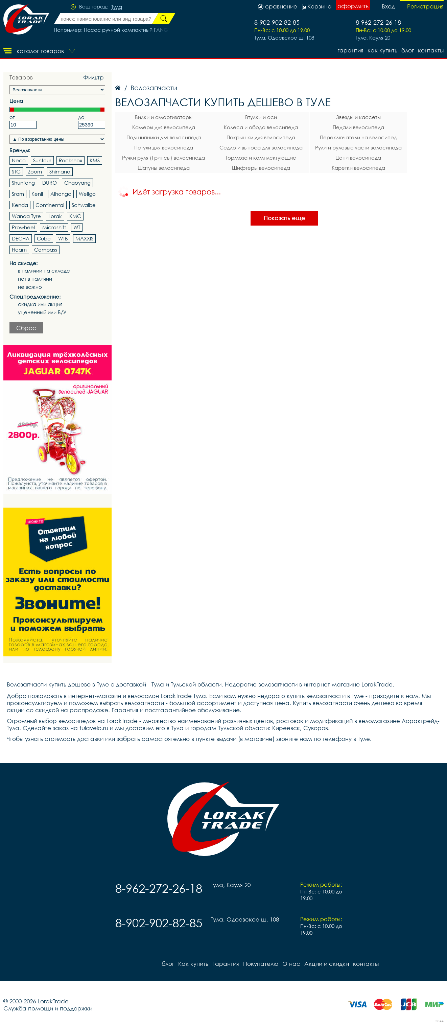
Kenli (37, 194)
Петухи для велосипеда (163, 147)
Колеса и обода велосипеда (261, 127)
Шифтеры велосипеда (261, 168)
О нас (291, 963)
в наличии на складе (44, 270)
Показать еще (284, 217)
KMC (75, 216)
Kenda (20, 205)
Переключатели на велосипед (358, 137)
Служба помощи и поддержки (47, 1008)
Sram (18, 194)
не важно (30, 286)
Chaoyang (77, 183)
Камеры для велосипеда (163, 127)
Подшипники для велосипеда (163, 137)
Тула (116, 7)
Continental (50, 205)
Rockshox (70, 160)
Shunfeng (23, 183)
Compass (45, 250)
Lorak (55, 216)
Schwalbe (84, 205)
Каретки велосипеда (358, 168)
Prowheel (23, 227)
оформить (353, 5)
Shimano (59, 171)
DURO (49, 183)
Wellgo (87, 194)
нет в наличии (35, 278)
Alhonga (60, 194)
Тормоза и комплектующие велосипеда (261, 159)
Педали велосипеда (358, 127)
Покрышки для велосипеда (261, 137)
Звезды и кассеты (358, 117)
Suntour (42, 160)
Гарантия (350, 50)
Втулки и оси (261, 117)
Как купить (382, 50)
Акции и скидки (326, 963)
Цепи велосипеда (358, 158)
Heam (19, 250)
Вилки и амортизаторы (163, 117)
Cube (44, 238)
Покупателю (260, 963)
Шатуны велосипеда (164, 168)
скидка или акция (40, 304)
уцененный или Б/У (42, 312)
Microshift (54, 227)
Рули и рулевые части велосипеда (358, 147)
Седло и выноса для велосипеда (261, 147)
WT (76, 227)
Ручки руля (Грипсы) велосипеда (163, 158)
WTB (63, 238)
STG (16, 171)
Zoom (35, 171)
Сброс (26, 327)
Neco (19, 160)
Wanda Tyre (26, 216)
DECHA (20, 238)
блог (407, 50)
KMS (95, 160)
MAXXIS (84, 238)
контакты (431, 50)
